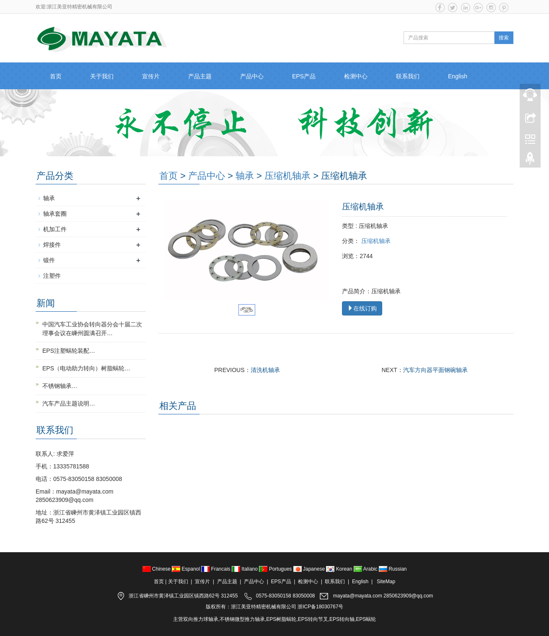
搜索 (504, 38)
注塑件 (52, 275)
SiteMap (386, 581)
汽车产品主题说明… (68, 403)
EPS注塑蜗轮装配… (68, 350)
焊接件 (52, 244)
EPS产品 (304, 76)
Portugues (276, 569)
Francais (216, 569)
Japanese (309, 569)
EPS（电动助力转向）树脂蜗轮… (86, 368)
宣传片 (151, 76)
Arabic (366, 569)
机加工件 (55, 229)
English (457, 76)
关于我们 (102, 76)
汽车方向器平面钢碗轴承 (435, 370)
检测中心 (356, 76)
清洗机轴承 (265, 370)
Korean (339, 569)
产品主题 (200, 76)
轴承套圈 (55, 213)
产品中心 (252, 76)
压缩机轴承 (287, 176)
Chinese (157, 569)
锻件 (49, 260)
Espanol (186, 569)
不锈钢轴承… (60, 386)
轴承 (245, 176)
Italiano (245, 569)
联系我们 (408, 76)
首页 (56, 76)
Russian (393, 569)
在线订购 (362, 308)
